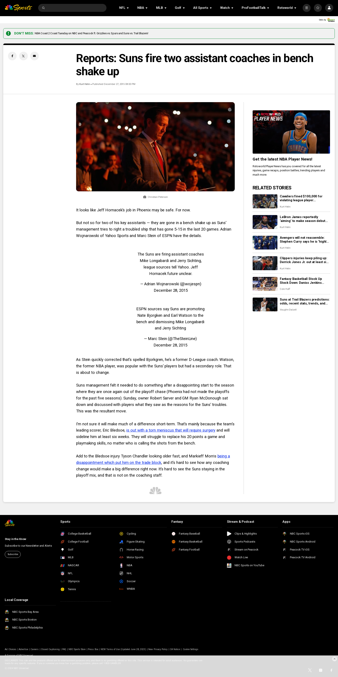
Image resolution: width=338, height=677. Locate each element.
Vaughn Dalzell (288, 309)
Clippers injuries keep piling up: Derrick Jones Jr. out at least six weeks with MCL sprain (304, 260)
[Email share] (34, 56)
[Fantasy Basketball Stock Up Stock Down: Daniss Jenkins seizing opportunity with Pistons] (265, 284)
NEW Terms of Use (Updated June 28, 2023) (123, 649)
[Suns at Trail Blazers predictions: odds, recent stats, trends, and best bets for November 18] (265, 305)
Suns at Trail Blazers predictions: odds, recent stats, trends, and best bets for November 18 (305, 301)
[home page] (18, 8)
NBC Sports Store (77, 649)
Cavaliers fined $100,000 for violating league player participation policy (301, 198)
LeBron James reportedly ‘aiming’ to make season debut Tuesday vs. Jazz (302, 219)
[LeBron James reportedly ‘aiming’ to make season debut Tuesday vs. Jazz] (265, 222)
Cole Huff (285, 289)
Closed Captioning (50, 649)
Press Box (93, 649)
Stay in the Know (15, 539)
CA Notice (175, 649)
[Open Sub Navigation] (128, 8)
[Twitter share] (23, 56)
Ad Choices (10, 649)
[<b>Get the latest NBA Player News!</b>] (291, 132)
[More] (307, 8)
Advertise (23, 649)
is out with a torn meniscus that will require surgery (170, 430)
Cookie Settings (190, 649)
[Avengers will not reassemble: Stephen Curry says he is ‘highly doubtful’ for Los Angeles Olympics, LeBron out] (265, 243)
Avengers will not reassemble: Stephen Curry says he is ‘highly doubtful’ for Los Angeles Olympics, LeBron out (304, 239)
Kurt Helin (84, 84)
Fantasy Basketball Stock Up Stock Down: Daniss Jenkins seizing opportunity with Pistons (304, 281)
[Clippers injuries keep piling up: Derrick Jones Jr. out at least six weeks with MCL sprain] (265, 263)
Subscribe (13, 554)
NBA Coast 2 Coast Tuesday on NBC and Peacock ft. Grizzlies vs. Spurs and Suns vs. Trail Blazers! (91, 33)
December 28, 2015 (171, 290)
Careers (35, 649)
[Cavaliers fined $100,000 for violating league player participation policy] (265, 201)
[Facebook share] (12, 56)
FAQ (64, 649)
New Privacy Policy (157, 649)
